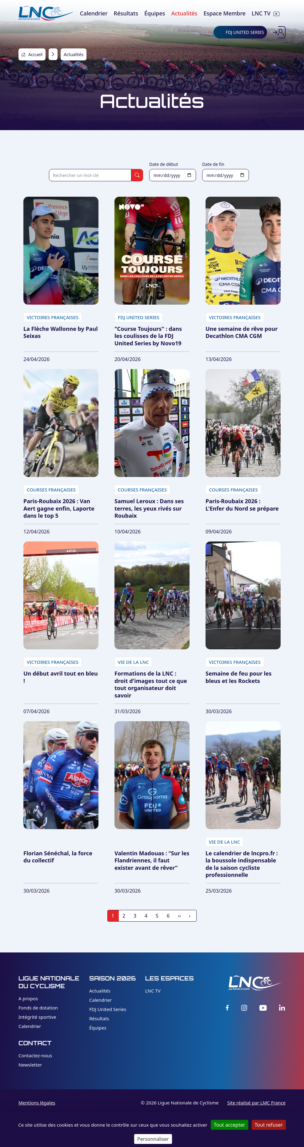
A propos (28, 998)
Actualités (99, 991)
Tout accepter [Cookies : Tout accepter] (229, 1124)
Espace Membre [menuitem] (224, 13)
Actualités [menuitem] (184, 13)
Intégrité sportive (37, 1017)
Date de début (163, 164)
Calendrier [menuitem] (94, 13)
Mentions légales (36, 1103)
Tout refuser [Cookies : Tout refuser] (269, 1124)
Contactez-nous (35, 1055)
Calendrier (29, 1026)
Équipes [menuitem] (154, 13)
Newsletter (30, 1065)
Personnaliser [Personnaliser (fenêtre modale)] (153, 1139)
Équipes (97, 1028)
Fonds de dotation (38, 1008)
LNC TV (153, 991)
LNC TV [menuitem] (261, 13)
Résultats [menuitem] (126, 13)
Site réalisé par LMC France (256, 1103)
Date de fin (213, 164)
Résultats (99, 1018)
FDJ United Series (107, 1009)
